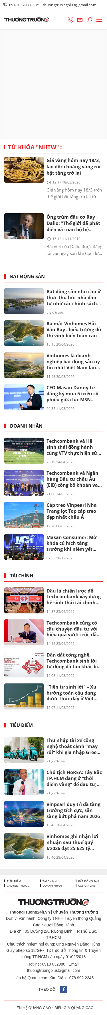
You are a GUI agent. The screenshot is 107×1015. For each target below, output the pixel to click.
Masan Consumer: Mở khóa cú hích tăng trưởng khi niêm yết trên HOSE (71, 543)
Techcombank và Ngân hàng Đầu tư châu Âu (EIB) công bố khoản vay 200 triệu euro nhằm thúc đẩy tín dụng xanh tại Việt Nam (73, 479)
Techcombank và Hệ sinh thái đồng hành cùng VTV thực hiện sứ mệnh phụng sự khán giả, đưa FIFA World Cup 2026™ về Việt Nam (73, 447)
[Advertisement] (53, 83)
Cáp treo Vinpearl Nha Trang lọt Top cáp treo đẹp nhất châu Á (72, 511)
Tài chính (21, 576)
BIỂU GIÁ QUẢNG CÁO (74, 1008)
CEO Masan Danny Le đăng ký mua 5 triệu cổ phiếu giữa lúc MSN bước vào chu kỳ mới (72, 393)
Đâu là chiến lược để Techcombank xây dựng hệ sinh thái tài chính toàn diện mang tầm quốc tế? (74, 597)
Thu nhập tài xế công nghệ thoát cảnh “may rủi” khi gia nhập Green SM (73, 746)
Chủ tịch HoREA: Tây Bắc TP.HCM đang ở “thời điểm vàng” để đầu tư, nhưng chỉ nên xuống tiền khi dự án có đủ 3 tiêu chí (74, 778)
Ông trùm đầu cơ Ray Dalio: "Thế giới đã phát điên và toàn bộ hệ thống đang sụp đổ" (73, 224)
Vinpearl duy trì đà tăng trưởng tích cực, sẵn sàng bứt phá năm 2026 (73, 810)
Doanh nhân (26, 426)
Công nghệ (86, 886)
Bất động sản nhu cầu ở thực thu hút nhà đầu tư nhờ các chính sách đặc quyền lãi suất (74, 297)
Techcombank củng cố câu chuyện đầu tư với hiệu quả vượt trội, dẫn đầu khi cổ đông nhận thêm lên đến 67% (73, 629)
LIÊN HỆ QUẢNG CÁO (32, 1008)
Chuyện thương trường (18, 886)
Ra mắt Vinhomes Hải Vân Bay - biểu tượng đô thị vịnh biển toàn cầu (74, 329)
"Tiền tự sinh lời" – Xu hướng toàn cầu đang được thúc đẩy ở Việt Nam (71, 693)
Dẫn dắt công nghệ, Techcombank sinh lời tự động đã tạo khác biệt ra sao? (74, 661)
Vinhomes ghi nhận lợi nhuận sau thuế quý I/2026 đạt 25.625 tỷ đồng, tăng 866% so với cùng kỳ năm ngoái (72, 842)
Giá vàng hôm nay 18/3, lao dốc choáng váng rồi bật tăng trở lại (73, 166)
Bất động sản (27, 276)
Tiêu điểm (21, 725)
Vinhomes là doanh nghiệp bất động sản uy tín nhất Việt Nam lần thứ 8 (73, 361)
